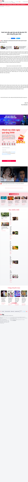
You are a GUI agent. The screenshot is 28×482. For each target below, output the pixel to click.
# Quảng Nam (11, 238)
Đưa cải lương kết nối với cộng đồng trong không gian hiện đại (3, 300)
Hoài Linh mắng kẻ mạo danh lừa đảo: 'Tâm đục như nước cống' (9, 47)
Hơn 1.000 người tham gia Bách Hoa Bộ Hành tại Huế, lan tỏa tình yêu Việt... (24, 300)
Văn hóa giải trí (9, 4)
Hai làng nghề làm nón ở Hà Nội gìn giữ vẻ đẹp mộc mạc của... (11, 260)
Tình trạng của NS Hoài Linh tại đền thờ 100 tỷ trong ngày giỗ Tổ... (10, 202)
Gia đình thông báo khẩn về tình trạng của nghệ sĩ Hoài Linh (17, 201)
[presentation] (8, 157)
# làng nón (10, 267)
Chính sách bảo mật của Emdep (6, 154)
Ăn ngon (18, 4)
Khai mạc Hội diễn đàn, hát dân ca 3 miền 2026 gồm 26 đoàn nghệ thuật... (17, 300)
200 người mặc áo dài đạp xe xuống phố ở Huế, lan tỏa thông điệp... (11, 274)
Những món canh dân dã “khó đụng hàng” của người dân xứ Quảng (11, 230)
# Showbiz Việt (10, 204)
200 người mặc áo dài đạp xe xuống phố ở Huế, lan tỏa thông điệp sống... (10, 300)
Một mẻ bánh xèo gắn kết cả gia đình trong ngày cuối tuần (11, 246)
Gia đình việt (17, 311)
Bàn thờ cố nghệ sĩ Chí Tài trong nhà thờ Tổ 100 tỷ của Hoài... (22, 47)
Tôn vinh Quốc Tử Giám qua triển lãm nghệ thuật (10, 216)
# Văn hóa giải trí (11, 281)
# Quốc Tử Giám (11, 224)
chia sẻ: (9, 38)
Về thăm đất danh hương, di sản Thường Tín (4, 228)
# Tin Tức (2, 220)
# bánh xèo (11, 253)
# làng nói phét (5, 220)
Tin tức (5, 4)
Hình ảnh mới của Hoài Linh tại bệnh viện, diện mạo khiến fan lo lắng (3, 201)
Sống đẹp (14, 4)
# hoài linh (9, 205)
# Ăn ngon (10, 236)
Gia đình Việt (22, 4)
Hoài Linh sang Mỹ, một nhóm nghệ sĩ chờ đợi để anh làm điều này (24, 201)
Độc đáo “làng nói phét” (4, 218)
